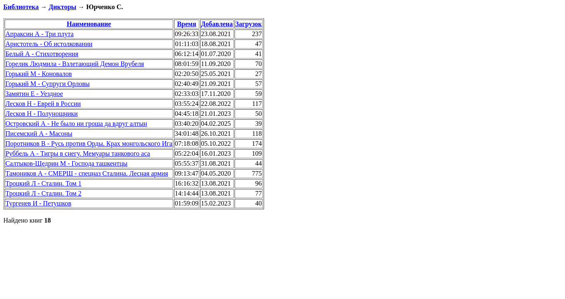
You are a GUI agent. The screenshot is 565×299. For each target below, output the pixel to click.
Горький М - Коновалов (38, 73)
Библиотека (21, 6)
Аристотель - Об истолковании (49, 43)
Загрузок (248, 23)
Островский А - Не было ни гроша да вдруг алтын (76, 123)
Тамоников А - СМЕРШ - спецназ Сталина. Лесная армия (86, 173)
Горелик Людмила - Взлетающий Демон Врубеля (74, 63)
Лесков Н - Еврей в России (43, 103)
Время (186, 23)
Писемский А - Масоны (38, 133)
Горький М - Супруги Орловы (47, 83)
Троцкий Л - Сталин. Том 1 (43, 183)
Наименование (89, 23)
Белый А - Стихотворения (41, 53)
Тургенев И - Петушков (38, 203)
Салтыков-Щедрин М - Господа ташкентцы (66, 163)
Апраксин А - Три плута (39, 33)
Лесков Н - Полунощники (41, 113)
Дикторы (62, 6)
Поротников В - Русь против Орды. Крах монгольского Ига (88, 143)
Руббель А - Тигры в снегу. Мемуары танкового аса (77, 153)
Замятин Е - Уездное (34, 93)
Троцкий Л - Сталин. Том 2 (43, 193)
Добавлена (217, 23)
